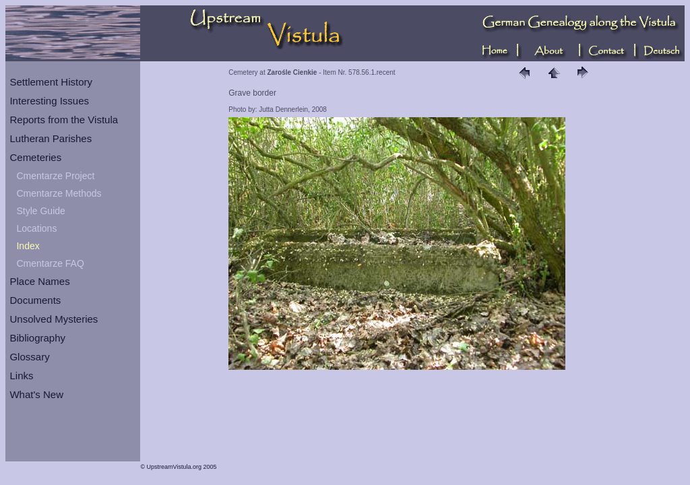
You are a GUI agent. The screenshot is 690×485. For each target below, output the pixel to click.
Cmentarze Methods (58, 193)
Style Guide (40, 210)
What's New (36, 394)
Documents (35, 300)
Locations (36, 228)
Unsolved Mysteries (53, 319)
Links (21, 375)
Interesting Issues (49, 100)
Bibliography (37, 338)
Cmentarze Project (55, 175)
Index (27, 245)
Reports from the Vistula (63, 119)
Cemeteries (35, 157)
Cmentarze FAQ (50, 263)
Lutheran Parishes (50, 138)
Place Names (39, 281)
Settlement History (50, 82)
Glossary (29, 356)
